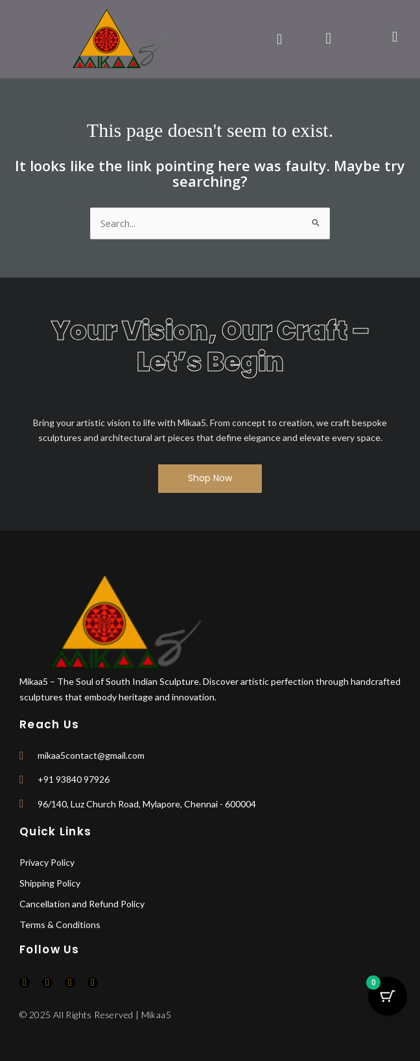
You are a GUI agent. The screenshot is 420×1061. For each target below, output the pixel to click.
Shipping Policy (49, 882)
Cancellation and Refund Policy (82, 903)
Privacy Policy (47, 862)
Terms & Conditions (59, 924)
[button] (279, 38)
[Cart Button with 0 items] (387, 996)
